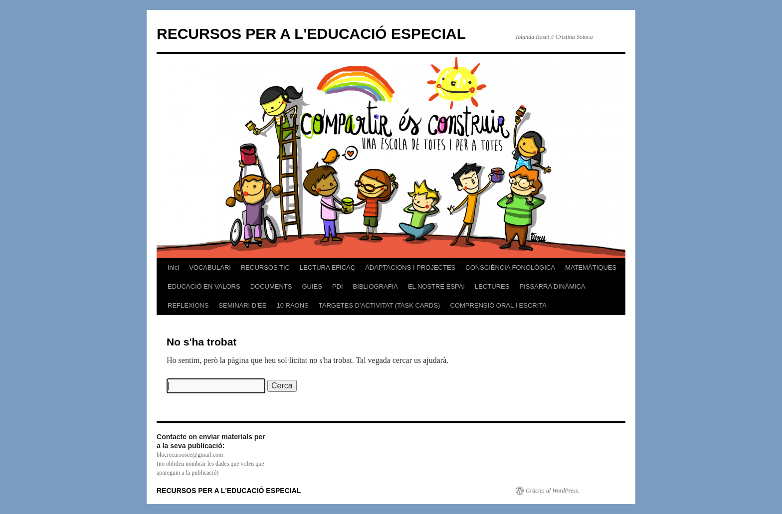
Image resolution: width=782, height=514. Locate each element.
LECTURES (492, 286)
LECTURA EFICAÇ (327, 267)
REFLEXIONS (188, 305)
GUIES (312, 286)
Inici (173, 267)
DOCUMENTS (271, 286)
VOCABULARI (210, 267)
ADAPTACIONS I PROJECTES (410, 267)
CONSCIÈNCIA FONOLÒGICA (510, 267)
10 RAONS (292, 305)
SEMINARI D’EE (242, 305)
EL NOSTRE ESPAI (436, 286)
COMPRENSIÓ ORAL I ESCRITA (498, 305)
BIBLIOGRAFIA (375, 286)
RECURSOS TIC (265, 267)
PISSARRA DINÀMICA (552, 286)
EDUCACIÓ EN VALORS (204, 286)
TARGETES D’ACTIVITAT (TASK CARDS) (379, 305)
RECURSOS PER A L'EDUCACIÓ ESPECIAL (311, 33)
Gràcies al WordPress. (553, 490)
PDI (337, 286)
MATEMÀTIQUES (590, 267)
